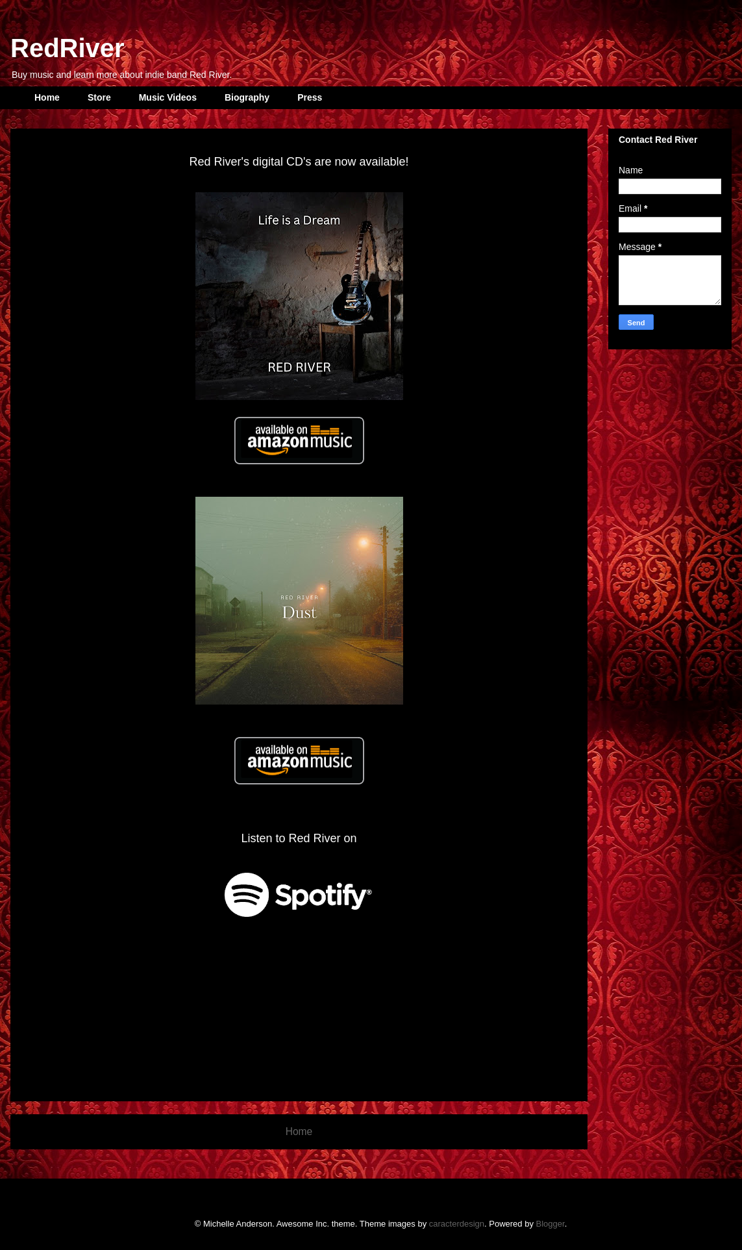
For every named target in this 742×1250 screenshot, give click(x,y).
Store (99, 97)
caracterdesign (456, 1224)
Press (309, 97)
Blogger (550, 1224)
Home (47, 97)
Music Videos (168, 97)
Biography (247, 97)
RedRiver (67, 48)
